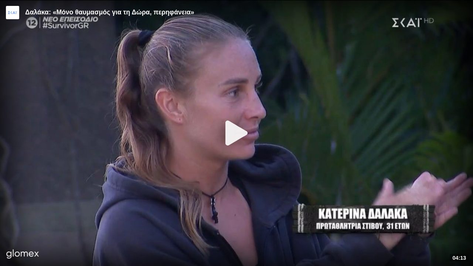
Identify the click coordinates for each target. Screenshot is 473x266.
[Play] (236, 133)
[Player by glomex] (23, 254)
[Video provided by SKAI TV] (12, 12)
